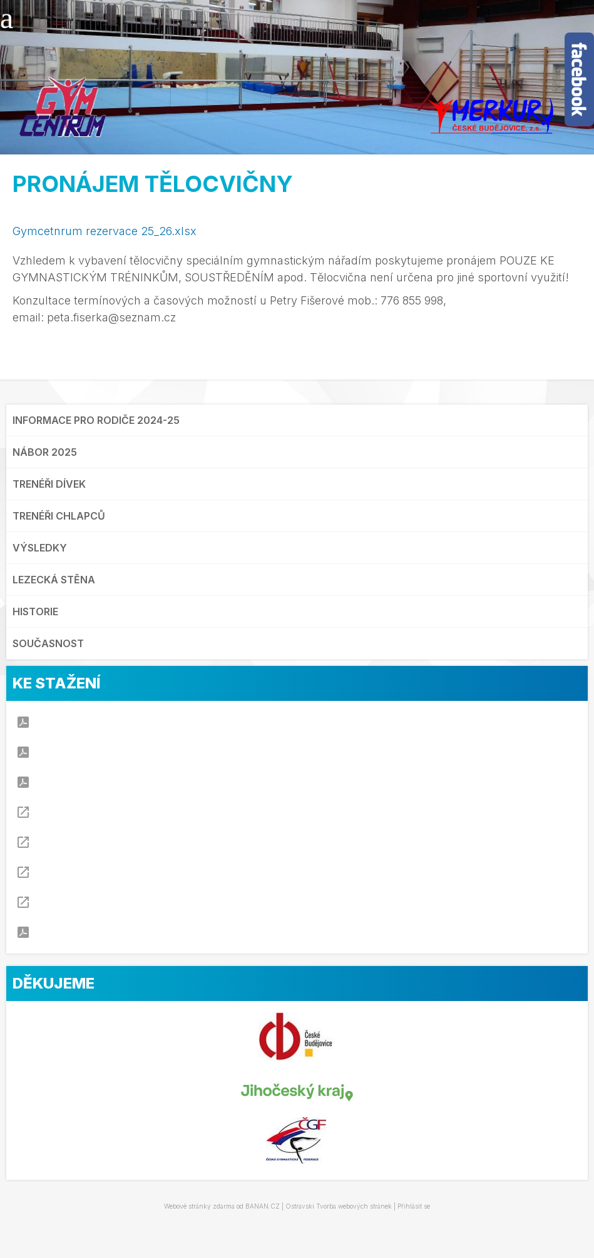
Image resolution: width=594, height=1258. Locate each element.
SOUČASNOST (48, 643)
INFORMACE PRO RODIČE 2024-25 (96, 420)
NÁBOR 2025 (45, 452)
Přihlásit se (413, 1206)
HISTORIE (35, 611)
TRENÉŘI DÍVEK (49, 484)
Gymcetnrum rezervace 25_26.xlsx (105, 231)
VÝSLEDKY (40, 547)
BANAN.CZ (262, 1206)
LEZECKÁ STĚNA (54, 579)
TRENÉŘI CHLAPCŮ (59, 516)
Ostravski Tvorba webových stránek (338, 1206)
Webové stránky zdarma (199, 1206)
